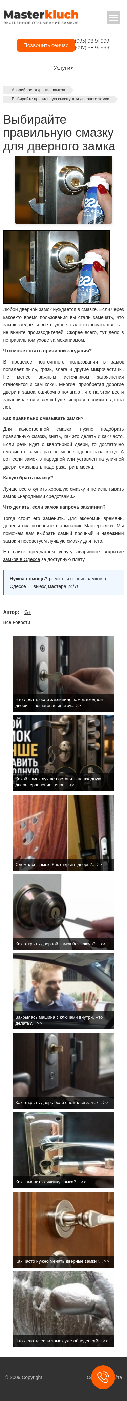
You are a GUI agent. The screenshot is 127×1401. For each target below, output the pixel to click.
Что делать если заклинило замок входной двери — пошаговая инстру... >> (59, 702)
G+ (27, 612)
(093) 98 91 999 (92, 41)
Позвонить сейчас (45, 45)
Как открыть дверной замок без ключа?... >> (61, 943)
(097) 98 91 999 (92, 48)
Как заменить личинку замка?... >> (51, 1181)
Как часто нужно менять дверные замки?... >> (62, 1261)
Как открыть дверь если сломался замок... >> (62, 1102)
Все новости (16, 622)
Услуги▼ (63, 68)
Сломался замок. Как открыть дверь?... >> (59, 864)
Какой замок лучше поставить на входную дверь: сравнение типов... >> (58, 782)
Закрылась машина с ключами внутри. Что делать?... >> (59, 1020)
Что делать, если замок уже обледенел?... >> (62, 1340)
